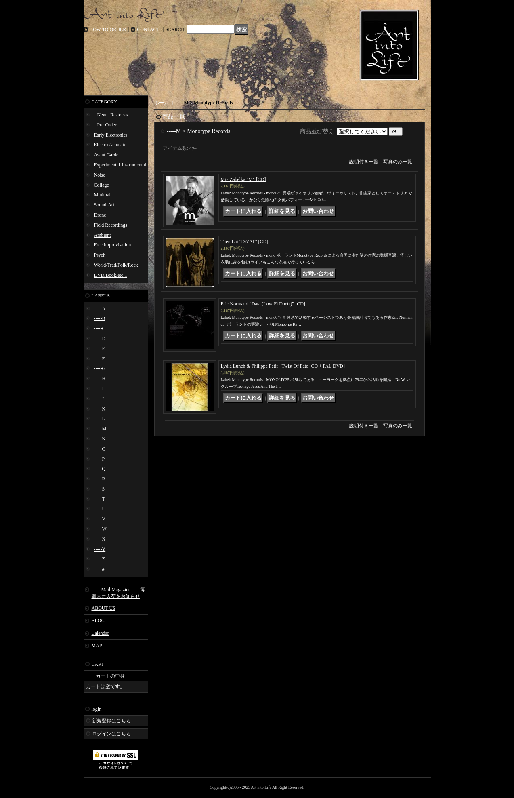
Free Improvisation (112, 245)
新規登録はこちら (111, 721)
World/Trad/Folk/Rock (116, 265)
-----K (100, 409)
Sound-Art (104, 205)
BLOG (98, 620)
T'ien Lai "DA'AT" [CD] (245, 241)
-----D (100, 338)
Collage (101, 185)
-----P (99, 459)
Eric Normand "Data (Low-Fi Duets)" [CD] (263, 304)
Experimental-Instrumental (120, 165)
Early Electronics (111, 135)
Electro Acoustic (110, 144)
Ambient (102, 235)
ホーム (161, 102)
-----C (99, 328)
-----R (99, 479)
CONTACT (148, 29)
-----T (99, 499)
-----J (99, 399)
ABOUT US (103, 608)
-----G (100, 368)
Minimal (102, 195)
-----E (99, 349)
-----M (100, 429)
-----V (100, 519)
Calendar (100, 633)
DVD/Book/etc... (110, 275)
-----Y (100, 549)
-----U (100, 509)
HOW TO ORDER (108, 29)
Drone (100, 215)
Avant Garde (106, 155)
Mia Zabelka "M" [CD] (243, 179)
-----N (100, 439)
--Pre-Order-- (107, 125)
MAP (97, 646)
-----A (100, 309)
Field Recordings (110, 225)
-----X (100, 539)
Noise (99, 175)
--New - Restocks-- (112, 115)
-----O (100, 449)
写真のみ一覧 (397, 161)
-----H (100, 378)
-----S (99, 489)
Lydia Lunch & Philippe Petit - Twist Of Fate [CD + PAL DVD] (283, 366)
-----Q (100, 469)
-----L (99, 418)
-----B (99, 318)
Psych (100, 255)
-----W (100, 529)
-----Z (99, 559)
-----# (99, 569)
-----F (99, 359)
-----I (99, 389)
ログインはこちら (111, 734)
